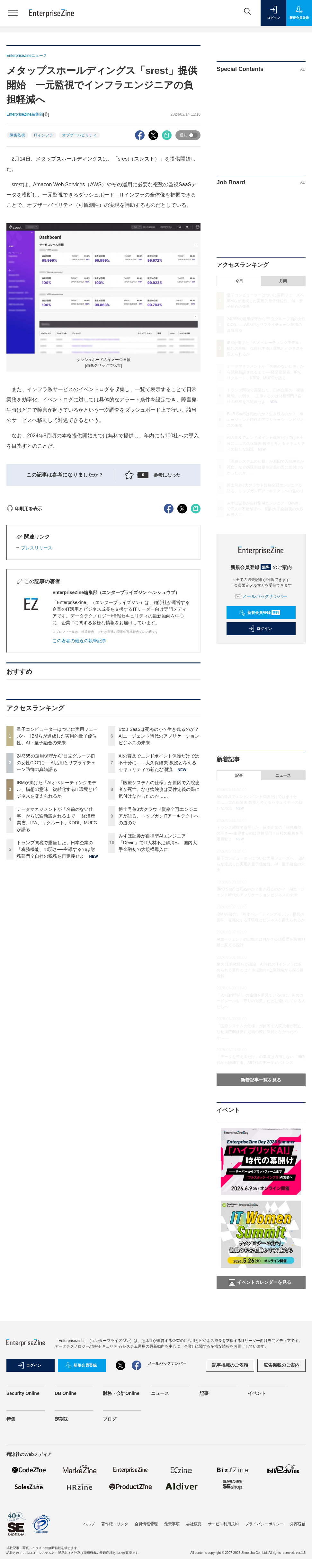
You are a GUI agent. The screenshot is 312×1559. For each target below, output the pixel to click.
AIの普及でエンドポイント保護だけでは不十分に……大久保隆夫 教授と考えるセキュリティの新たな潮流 (159, 878)
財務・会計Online (121, 1393)
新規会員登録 (260, 612)
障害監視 (17, 135)
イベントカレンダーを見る (260, 1282)
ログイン (260, 629)
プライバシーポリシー (264, 1524)
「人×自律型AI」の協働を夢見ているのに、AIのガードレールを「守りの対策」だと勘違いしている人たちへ (261, 1001)
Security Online (23, 1393)
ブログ (109, 1419)
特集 (10, 1419)
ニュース (283, 775)
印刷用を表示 (24, 624)
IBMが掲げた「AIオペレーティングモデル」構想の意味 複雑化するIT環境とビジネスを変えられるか (57, 905)
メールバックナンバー (261, 596)
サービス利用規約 (223, 1524)
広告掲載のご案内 (281, 1365)
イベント (257, 1393)
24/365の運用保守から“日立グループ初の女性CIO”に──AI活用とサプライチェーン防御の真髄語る (56, 878)
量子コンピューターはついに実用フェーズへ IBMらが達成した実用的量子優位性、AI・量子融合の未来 (57, 851)
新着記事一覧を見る (261, 1079)
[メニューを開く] (13, 13)
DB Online (65, 1393)
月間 (283, 281)
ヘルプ (89, 1524)
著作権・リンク (114, 1524)
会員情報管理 (146, 1524)
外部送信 (298, 1524)
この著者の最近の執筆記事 (79, 756)
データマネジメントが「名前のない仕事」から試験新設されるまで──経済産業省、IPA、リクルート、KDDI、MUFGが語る (265, 372)
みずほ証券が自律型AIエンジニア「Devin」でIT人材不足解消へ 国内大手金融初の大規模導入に (158, 958)
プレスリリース (36, 663)
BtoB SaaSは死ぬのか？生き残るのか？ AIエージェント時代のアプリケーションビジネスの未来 (161, 851)
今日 (239, 281)
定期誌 (61, 1419)
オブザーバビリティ (79, 135)
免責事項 (172, 1524)
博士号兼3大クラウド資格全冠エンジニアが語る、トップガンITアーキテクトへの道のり (159, 931)
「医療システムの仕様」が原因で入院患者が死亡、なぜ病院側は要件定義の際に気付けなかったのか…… (159, 905)
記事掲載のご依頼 (230, 1365)
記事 (239, 775)
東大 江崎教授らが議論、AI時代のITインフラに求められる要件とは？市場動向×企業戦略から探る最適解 (260, 970)
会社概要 (193, 1524)
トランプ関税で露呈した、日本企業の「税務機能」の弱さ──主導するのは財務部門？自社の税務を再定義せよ (56, 965)
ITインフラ (43, 135)
